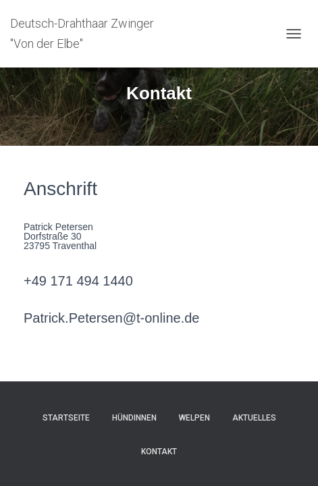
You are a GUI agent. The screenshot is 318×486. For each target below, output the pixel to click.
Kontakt (159, 451)
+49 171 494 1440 (78, 280)
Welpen (194, 418)
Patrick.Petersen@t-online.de (111, 317)
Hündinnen (134, 418)
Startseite (66, 418)
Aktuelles (254, 418)
